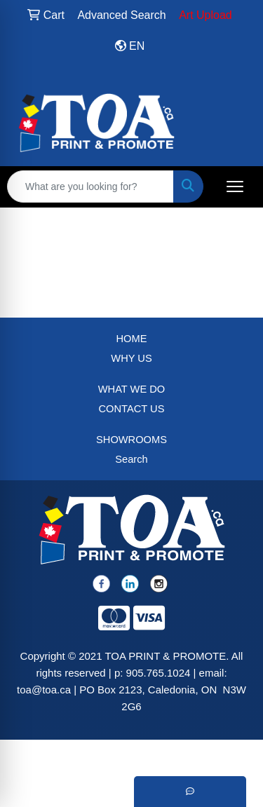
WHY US (131, 358)
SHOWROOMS (131, 439)
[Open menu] (235, 186)
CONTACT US (132, 408)
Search (131, 459)
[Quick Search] (90, 186)
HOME (131, 338)
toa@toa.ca (44, 690)
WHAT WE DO (132, 389)
